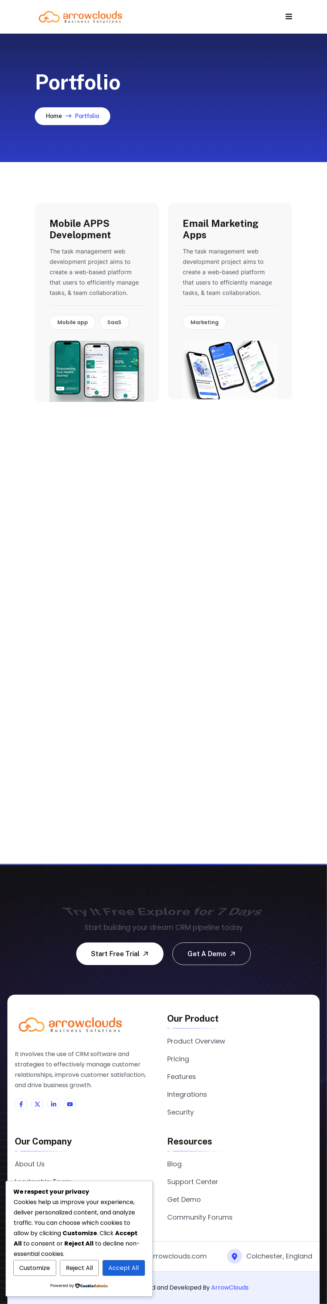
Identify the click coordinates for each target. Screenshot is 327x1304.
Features (181, 1076)
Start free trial (120, 953)
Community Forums (200, 1217)
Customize (34, 1268)
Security (180, 1112)
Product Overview (196, 1041)
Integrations (187, 1094)
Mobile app (72, 322)
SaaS (114, 322)
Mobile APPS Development (80, 229)
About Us (30, 1164)
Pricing (178, 1058)
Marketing (205, 322)
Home (54, 116)
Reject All (79, 1268)
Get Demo (184, 1199)
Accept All (123, 1268)
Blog (174, 1164)
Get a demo (212, 953)
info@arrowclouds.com (168, 1256)
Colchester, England (279, 1256)
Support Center (192, 1181)
